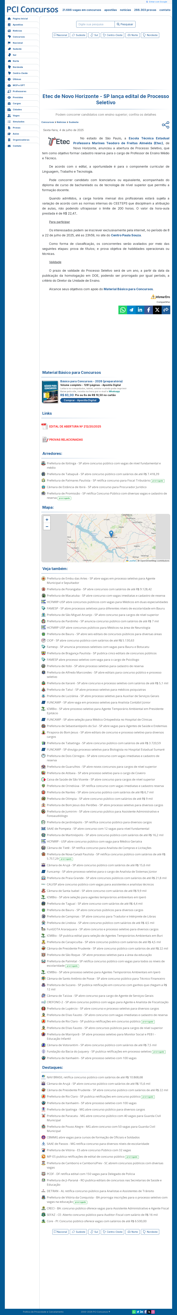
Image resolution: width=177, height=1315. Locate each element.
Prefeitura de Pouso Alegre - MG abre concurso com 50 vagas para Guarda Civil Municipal (101, 1129)
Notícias (14, 30)
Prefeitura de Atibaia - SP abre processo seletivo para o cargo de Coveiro (96, 773)
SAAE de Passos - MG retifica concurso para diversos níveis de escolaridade (98, 1144)
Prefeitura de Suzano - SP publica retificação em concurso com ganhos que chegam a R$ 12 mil (107, 987)
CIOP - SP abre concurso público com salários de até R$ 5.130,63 (90, 640)
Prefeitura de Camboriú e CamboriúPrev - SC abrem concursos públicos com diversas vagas (105, 1165)
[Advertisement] (78, 64)
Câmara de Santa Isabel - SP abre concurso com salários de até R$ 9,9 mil (97, 891)
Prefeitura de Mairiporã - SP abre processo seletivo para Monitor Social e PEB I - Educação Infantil (101, 1036)
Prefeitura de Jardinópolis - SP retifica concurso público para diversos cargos (99, 822)
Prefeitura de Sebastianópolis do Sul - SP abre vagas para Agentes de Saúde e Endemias (107, 726)
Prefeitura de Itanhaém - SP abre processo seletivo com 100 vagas (92, 1058)
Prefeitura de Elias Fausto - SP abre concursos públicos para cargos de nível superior (105, 1028)
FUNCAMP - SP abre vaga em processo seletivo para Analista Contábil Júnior (99, 702)
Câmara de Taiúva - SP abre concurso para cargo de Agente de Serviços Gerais (100, 996)
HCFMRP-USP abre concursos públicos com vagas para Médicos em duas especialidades (107, 602)
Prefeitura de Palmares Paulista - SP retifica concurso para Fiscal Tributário (106, 480)
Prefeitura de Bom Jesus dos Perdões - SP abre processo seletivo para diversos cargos (105, 805)
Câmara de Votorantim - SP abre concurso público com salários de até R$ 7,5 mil (102, 1045)
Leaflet (131, 560)
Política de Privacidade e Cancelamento (43, 1311)
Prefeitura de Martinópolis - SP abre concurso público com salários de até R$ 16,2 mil (105, 835)
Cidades (14, 109)
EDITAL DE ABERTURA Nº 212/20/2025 (75, 426)
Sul (11, 54)
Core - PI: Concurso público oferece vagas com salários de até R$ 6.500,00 (97, 1221)
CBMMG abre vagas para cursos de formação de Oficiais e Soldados (93, 1137)
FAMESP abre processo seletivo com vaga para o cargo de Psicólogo (93, 660)
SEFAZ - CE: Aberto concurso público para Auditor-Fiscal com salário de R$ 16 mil (102, 1215)
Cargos (14, 103)
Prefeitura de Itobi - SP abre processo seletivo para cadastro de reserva (95, 666)
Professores (16, 91)
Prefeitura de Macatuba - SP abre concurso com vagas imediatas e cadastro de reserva (106, 596)
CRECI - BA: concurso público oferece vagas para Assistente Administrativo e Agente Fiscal (108, 1208)
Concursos (16, 36)
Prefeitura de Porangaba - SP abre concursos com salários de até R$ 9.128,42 (99, 589)
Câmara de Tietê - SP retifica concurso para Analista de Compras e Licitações (99, 848)
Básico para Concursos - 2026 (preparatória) (91, 381)
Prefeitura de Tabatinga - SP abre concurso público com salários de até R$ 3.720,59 (104, 743)
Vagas (13, 115)
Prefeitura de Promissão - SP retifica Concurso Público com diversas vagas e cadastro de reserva (107, 495)
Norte (13, 61)
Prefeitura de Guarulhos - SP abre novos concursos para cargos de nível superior (102, 767)
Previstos (15, 97)
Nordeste (15, 67)
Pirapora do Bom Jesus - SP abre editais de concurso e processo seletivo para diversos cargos (105, 734)
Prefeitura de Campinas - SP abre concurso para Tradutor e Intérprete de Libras (101, 916)
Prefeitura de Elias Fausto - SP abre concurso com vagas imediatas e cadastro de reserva (107, 1015)
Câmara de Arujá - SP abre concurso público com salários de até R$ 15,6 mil (98, 865)
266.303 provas (145, 10)
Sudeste (14, 48)
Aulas (13, 133)
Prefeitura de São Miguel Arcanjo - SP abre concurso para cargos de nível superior (103, 615)
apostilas (110, 10)
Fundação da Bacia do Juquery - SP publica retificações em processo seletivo (106, 1051)
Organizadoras (18, 139)
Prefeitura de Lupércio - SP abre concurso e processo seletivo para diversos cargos (103, 1008)
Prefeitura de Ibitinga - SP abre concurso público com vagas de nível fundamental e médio (104, 465)
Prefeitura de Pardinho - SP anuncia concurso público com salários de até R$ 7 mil (103, 621)
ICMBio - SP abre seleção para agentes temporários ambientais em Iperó (96, 897)
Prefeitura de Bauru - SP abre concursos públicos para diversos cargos (95, 910)
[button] (46, 519)
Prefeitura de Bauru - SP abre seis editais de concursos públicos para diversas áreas (104, 634)
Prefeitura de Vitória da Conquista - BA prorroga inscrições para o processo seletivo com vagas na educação (107, 1199)
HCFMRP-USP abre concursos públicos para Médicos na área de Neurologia (98, 628)
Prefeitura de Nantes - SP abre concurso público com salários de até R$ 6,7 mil (100, 792)
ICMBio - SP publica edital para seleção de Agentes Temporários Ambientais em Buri (105, 936)
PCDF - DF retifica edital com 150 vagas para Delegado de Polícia (91, 1174)
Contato (14, 145)
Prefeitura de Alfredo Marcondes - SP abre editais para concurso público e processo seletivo (104, 674)
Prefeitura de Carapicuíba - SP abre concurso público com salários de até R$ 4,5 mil (104, 942)
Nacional (15, 42)
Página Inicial (17, 18)
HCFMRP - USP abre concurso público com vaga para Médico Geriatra (94, 841)
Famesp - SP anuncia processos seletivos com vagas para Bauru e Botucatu (98, 647)
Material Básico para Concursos (128, 289)
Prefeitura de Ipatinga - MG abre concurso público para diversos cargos (96, 1109)
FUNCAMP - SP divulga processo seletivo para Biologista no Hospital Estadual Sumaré (106, 749)
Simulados (15, 121)
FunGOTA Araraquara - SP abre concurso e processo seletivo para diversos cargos (103, 929)
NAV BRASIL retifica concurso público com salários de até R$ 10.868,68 (95, 1077)
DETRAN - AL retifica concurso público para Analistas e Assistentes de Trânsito (100, 1191)
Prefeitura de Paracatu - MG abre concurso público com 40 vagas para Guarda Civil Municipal (104, 1118)
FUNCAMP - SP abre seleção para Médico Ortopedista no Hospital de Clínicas (99, 719)
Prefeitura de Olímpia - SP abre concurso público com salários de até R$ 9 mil (100, 799)
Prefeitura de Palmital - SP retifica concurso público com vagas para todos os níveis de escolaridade (106, 963)
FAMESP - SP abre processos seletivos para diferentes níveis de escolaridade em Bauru (106, 608)
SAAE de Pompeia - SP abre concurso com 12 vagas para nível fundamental (98, 829)
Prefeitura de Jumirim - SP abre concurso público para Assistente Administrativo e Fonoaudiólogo (103, 813)
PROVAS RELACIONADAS (66, 439)
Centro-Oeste (17, 73)
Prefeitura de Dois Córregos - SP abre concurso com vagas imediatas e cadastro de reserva (103, 758)
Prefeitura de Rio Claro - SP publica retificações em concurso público (101, 1021)
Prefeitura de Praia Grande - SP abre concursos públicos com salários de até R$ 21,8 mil (107, 878)
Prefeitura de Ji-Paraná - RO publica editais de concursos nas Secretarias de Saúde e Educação (104, 1182)
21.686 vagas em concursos (81, 10)
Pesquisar (125, 24)
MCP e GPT (16, 85)
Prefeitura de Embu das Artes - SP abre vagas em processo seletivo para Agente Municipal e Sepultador (101, 580)
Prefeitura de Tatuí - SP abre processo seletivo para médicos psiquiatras (96, 690)
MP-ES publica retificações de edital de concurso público (93, 1156)
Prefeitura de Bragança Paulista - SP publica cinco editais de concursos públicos (102, 653)
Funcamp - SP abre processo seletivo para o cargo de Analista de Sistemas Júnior (102, 871)
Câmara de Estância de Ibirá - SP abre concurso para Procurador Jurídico (97, 487)
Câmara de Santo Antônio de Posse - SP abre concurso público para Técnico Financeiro (106, 978)
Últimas (14, 79)
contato (164, 10)
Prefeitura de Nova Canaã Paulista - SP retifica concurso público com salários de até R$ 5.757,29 (106, 856)
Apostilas (15, 24)
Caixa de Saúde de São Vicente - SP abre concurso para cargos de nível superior (101, 779)
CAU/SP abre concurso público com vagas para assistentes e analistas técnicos (100, 884)
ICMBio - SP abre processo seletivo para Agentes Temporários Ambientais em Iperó (103, 972)
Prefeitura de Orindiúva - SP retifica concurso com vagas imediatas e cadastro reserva (105, 786)
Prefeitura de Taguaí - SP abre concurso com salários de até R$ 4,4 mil (95, 904)
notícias (125, 10)
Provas (13, 127)
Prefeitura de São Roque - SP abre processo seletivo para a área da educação (99, 955)
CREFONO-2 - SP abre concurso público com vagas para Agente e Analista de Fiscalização (108, 1002)
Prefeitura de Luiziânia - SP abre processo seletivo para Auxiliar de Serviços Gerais (103, 696)
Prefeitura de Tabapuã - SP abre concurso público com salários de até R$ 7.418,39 (103, 474)
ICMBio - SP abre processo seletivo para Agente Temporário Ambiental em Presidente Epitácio (105, 711)
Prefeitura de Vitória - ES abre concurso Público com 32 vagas (89, 1150)
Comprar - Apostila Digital (80, 400)
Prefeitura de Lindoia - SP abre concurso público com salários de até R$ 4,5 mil (100, 923)
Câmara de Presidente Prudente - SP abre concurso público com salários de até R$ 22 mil (107, 948)
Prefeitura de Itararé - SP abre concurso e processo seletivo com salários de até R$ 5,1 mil (107, 683)
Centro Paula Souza (126, 235)
